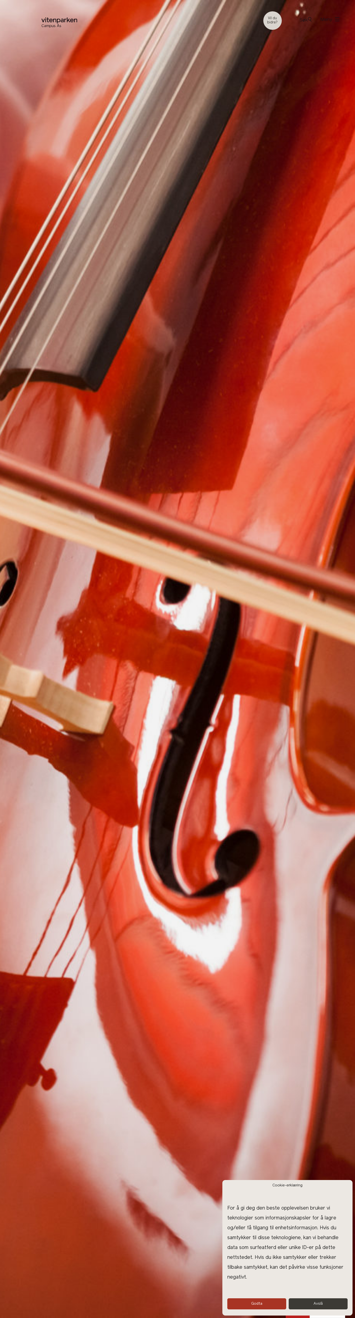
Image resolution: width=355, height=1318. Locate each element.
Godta (256, 1304)
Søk (305, 20)
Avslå (318, 1304)
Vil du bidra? (272, 20)
